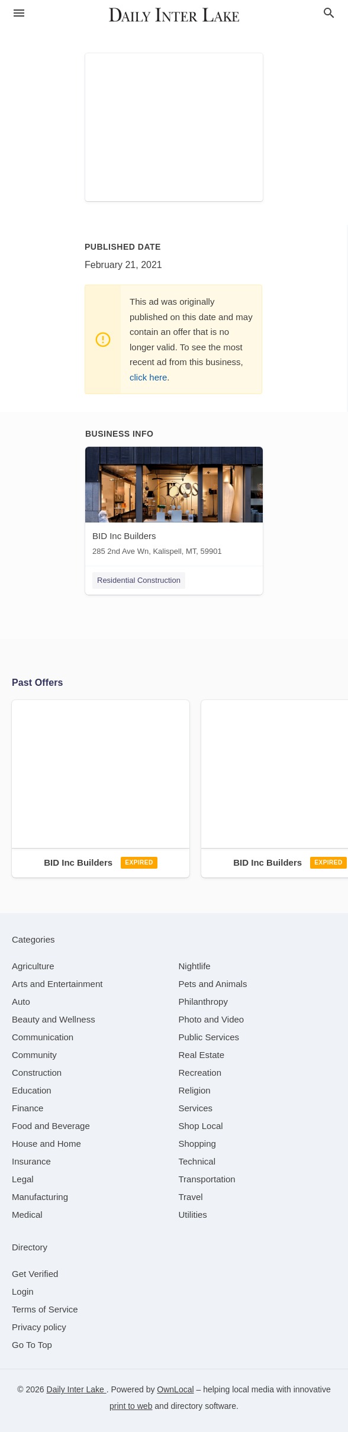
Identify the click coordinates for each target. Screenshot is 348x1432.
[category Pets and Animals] (213, 984)
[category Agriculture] (33, 966)
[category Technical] (197, 1161)
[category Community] (34, 1055)
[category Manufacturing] (40, 1197)
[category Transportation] (207, 1179)
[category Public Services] (209, 1037)
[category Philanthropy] (203, 1001)
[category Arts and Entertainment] (57, 984)
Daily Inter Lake (77, 1389)
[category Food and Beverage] (51, 1126)
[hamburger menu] (19, 13)
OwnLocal (175, 1389)
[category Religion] (195, 1090)
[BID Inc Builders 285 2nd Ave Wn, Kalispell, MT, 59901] (174, 504)
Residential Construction (139, 580)
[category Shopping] (197, 1143)
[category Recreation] (200, 1072)
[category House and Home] (46, 1143)
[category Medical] (27, 1215)
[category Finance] (27, 1108)
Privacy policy (39, 1327)
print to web (130, 1406)
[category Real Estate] (202, 1055)
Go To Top (32, 1345)
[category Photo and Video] (211, 1019)
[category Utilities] (193, 1215)
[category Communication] (42, 1037)
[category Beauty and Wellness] (53, 1019)
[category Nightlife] (195, 966)
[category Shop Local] (201, 1126)
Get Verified (35, 1274)
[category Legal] (23, 1179)
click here (148, 377)
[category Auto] (21, 1001)
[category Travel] (191, 1197)
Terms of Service (45, 1309)
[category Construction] (37, 1072)
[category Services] (196, 1108)
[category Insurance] (31, 1161)
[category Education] (31, 1090)
